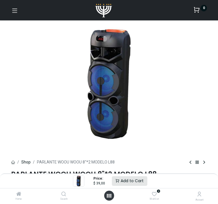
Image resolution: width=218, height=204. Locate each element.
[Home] (18, 194)
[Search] (63, 194)
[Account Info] (199, 194)
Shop (26, 162)
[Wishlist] (154, 194)
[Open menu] (109, 195)
